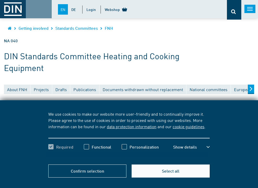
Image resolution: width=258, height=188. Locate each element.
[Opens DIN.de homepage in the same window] (10, 28)
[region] (129, 135)
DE (73, 9)
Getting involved (34, 28)
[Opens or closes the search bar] (234, 10)
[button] (191, 147)
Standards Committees (76, 28)
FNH (109, 28)
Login (91, 9)
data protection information (131, 126)
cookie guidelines (188, 126)
